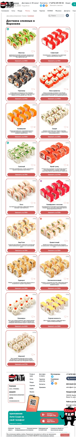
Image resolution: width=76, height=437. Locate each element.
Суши (35, 11)
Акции (67, 3)
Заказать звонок (56, 5)
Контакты (44, 3)
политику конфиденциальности (17, 435)
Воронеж (15, 3)
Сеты (13, 11)
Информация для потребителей (43, 429)
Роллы (27, 11)
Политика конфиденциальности (21, 429)
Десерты (67, 11)
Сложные (31, 15)
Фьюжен (58, 11)
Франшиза (42, 387)
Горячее (42, 11)
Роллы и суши (32, 375)
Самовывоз (5, 11)
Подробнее (25, 6)
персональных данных (47, 435)
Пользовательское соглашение (32, 429)
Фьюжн (32, 392)
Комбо (32, 388)
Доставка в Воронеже (14, 15)
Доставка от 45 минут (30, 3)
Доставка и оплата (42, 375)
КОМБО (50, 11)
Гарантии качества (42, 380)
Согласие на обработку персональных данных (57, 429)
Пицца (20, 11)
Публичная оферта (11, 429)
